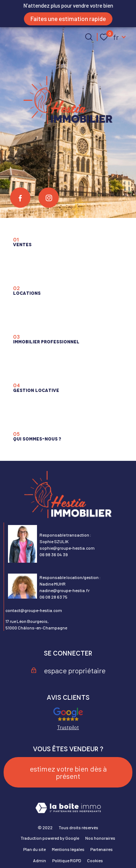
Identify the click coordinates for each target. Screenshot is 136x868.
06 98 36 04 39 (54, 554)
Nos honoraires (100, 837)
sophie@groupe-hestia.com (67, 547)
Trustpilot (68, 727)
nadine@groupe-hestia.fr (65, 590)
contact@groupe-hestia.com (33, 610)
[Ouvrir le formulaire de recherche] (89, 37)
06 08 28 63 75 (53, 596)
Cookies (95, 860)
